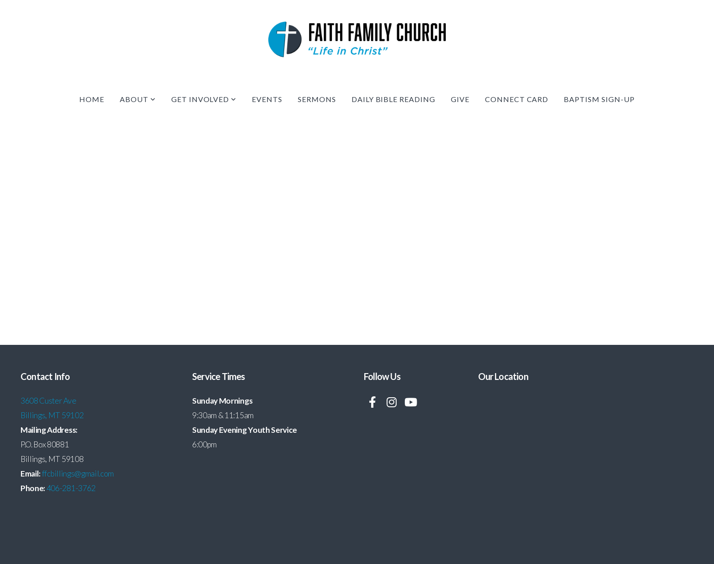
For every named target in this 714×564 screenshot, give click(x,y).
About (138, 99)
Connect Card (517, 99)
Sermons (317, 99)
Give (460, 99)
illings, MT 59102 (55, 415)
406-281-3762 (71, 488)
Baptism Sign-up (599, 99)
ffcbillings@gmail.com (78, 473)
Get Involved (203, 99)
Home (91, 99)
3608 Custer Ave (48, 400)
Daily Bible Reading (393, 99)
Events (267, 99)
